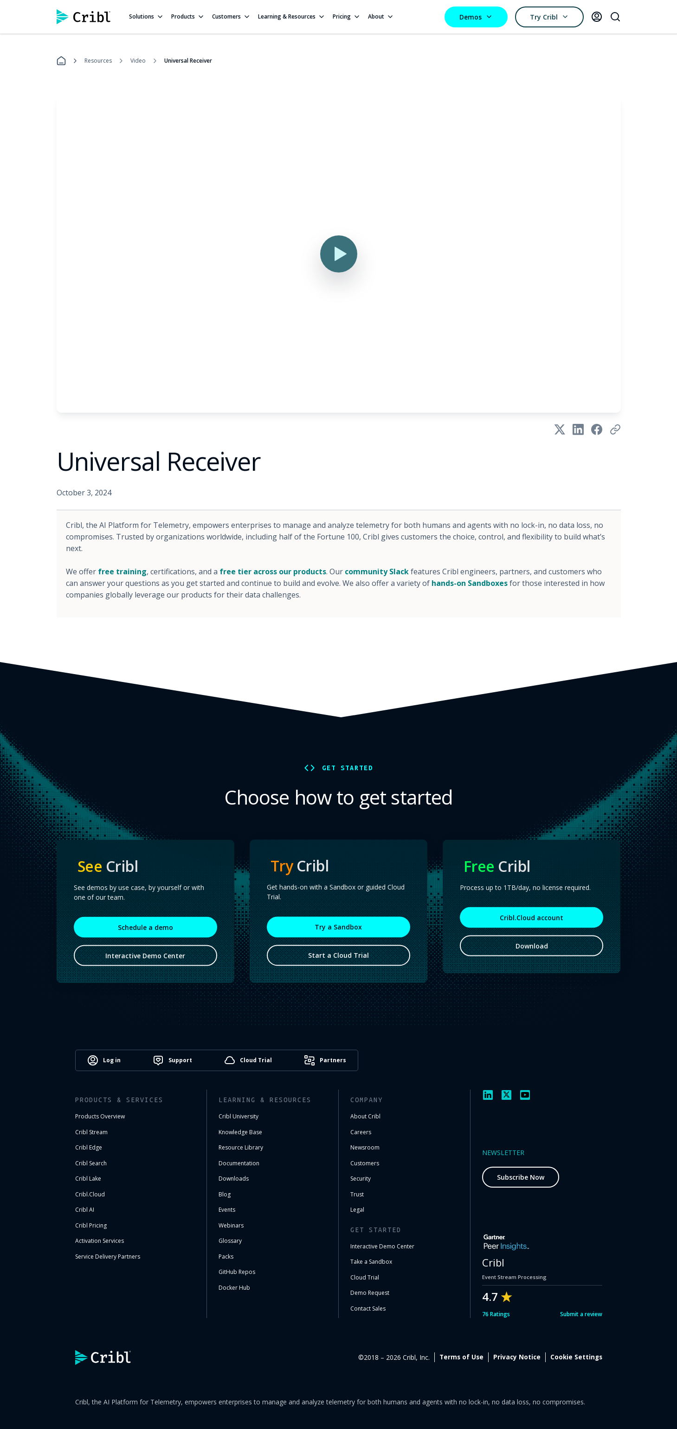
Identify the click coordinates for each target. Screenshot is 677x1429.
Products (188, 16)
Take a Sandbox (371, 1262)
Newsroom (365, 1147)
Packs (226, 1256)
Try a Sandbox (338, 928)
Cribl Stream (91, 1132)
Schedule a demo (145, 929)
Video (138, 61)
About (381, 16)
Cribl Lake (88, 1178)
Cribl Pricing (91, 1225)
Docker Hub (234, 1288)
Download (532, 948)
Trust (357, 1194)
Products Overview (100, 1116)
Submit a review (581, 1314)
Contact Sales (368, 1308)
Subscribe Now (520, 1177)
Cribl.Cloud (90, 1194)
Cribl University (238, 1116)
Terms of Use (461, 1357)
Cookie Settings (576, 1357)
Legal (357, 1210)
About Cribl (365, 1116)
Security (360, 1178)
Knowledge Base (240, 1132)
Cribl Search (91, 1163)
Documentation (239, 1163)
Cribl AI (84, 1210)
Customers (231, 16)
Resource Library (241, 1147)
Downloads (234, 1178)
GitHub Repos (237, 1272)
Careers (360, 1132)
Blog (225, 1194)
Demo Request (369, 1293)
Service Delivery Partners (107, 1256)
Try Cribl (549, 17)
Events (227, 1210)
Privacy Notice (517, 1357)
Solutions (146, 16)
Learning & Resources (291, 16)
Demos (476, 17)
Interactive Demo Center (145, 958)
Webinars (231, 1225)
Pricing (347, 16)
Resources (98, 61)
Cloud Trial (364, 1277)
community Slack (377, 571)
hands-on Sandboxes (470, 583)
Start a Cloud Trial (338, 957)
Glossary (230, 1241)
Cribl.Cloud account (531, 920)
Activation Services (99, 1241)
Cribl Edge (88, 1147)
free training (122, 571)
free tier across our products (272, 571)
